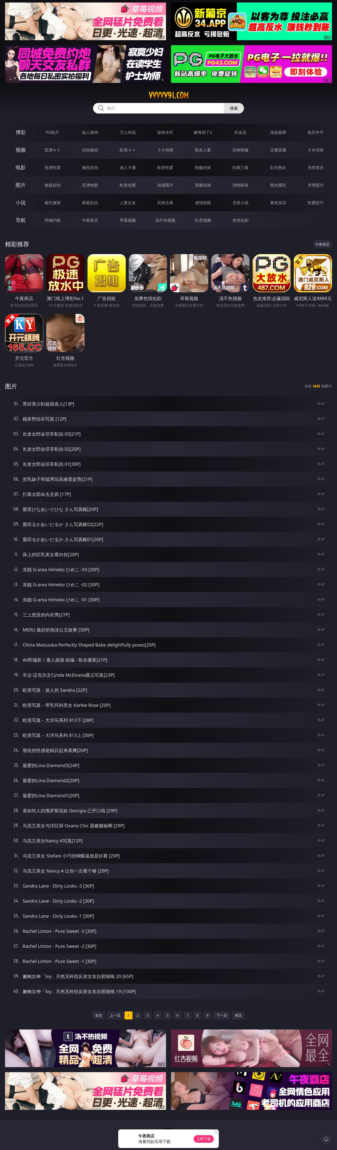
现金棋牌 (278, 132)
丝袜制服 (240, 150)
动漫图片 (165, 185)
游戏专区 (165, 132)
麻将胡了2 (203, 132)
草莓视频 (128, 220)
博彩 (21, 132)
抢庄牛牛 (316, 132)
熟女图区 (278, 185)
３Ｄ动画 (165, 150)
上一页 (115, 1015)
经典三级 (240, 167)
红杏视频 (203, 220)
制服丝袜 (203, 167)
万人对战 (128, 132)
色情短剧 (240, 220)
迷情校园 (203, 202)
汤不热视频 (165, 220)
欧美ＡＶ (128, 150)
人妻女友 (128, 202)
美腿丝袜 (203, 185)
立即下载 (204, 1138)
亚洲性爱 (53, 167)
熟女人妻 (203, 150)
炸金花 (240, 132)
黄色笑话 (278, 202)
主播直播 (278, 150)
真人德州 (90, 132)
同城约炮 (53, 220)
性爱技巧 (316, 202)
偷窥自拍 (53, 185)
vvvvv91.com (169, 95)
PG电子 (52, 132)
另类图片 (316, 185)
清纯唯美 (240, 185)
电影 (21, 167)
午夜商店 (90, 220)
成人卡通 (128, 167)
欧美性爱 (165, 167)
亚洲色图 (90, 185)
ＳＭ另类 (316, 150)
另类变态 (316, 167)
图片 (21, 185)
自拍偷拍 (90, 150)
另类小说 (240, 202)
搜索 (234, 108)
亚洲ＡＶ (53, 150)
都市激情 (53, 202)
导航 (21, 220)
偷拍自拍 (90, 167)
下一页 (222, 1015)
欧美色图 (128, 185)
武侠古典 (165, 202)
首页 (98, 1015)
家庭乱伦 (90, 202)
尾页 (238, 1015)
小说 (21, 202)
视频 (21, 149)
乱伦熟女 (278, 167)
